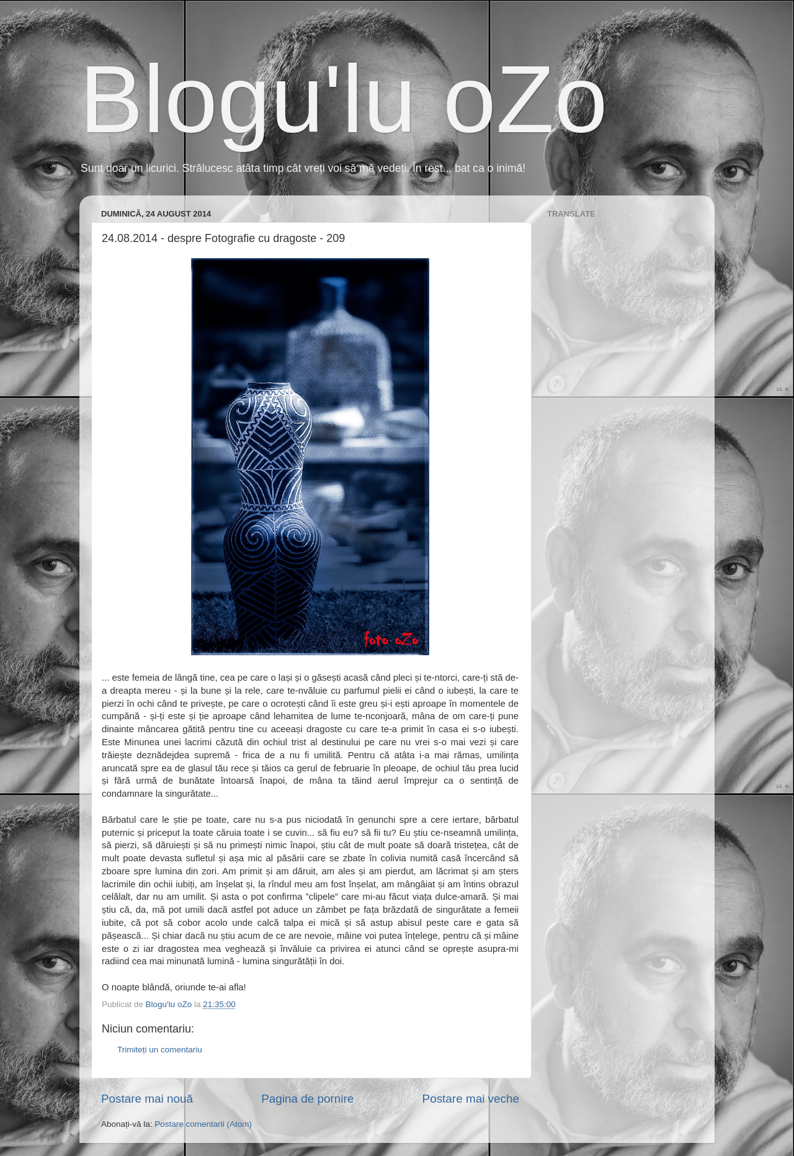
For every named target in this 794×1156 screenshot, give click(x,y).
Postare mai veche (470, 1098)
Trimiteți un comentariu (159, 1049)
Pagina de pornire (307, 1098)
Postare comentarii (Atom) (203, 1124)
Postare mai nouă (147, 1098)
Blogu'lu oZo (343, 99)
